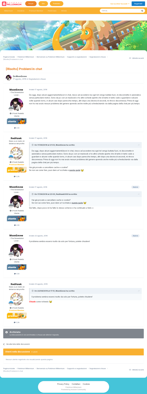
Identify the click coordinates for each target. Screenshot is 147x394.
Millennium (8, 11)
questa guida (74, 170)
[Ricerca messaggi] (113, 11)
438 (16, 128)
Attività (64, 11)
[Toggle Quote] (33, 145)
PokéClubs (52, 11)
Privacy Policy (63, 384)
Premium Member (36, 11)
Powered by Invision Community (73, 390)
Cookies (86, 384)
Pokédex (56, 3)
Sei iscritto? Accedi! (119, 4)
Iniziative (20, 11)
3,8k (17, 176)
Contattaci (76, 384)
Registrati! (138, 4)
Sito (43, 3)
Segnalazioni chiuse (37, 79)
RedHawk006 (62, 194)
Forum (30, 3)
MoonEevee (21, 76)
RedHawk (16, 138)
